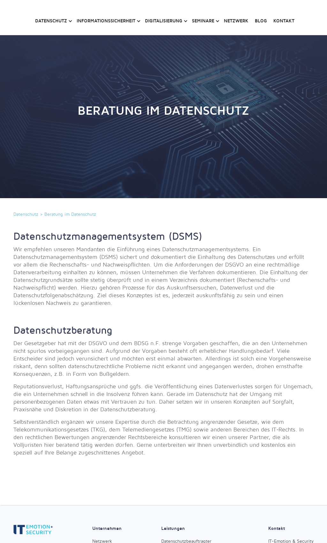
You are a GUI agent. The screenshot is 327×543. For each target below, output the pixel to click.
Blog (261, 20)
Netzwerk (236, 20)
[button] (52, 17)
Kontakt (283, 20)
